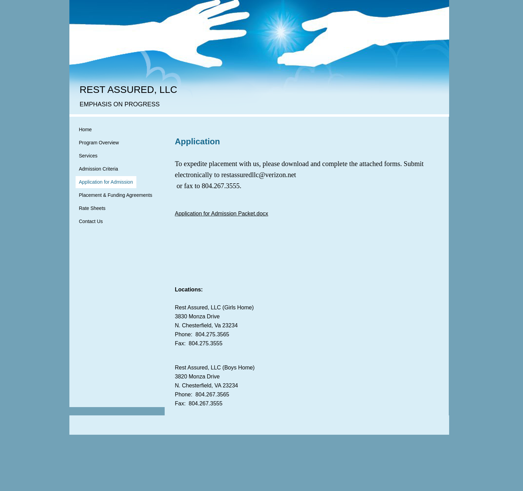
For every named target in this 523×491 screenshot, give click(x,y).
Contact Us (91, 221)
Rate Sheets (92, 208)
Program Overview (99, 142)
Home (85, 129)
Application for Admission (106, 182)
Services (88, 155)
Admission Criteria (98, 169)
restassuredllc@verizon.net (258, 175)
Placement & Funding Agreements (115, 195)
